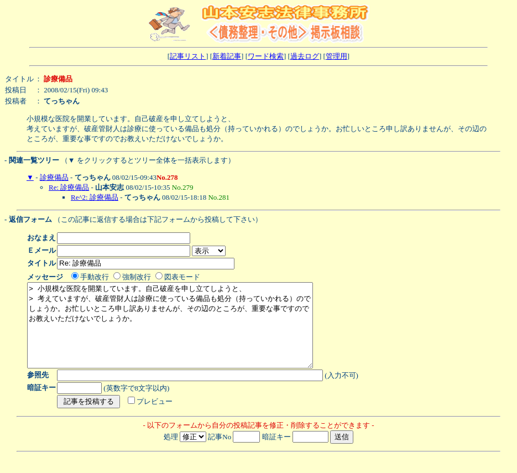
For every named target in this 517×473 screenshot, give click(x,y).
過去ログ (304, 56)
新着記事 (226, 56)
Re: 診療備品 (69, 187)
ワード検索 (266, 56)
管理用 (336, 56)
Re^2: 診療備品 (94, 197)
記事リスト (188, 56)
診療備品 (54, 177)
